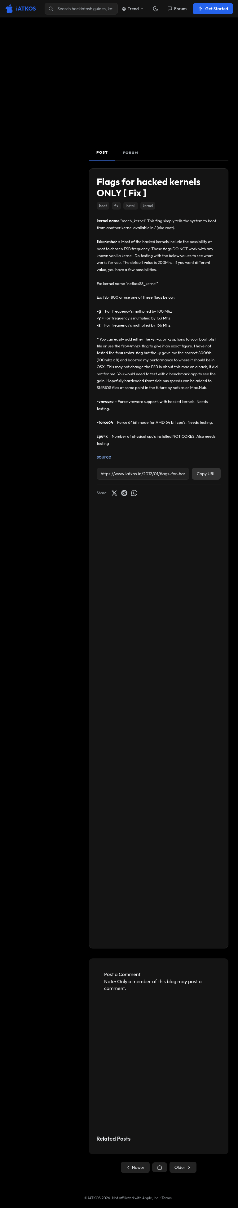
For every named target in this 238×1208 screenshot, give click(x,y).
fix (116, 205)
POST (102, 152)
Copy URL (206, 474)
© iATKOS (97, 1198)
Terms (166, 1198)
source (104, 457)
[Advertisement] (158, 85)
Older (183, 1167)
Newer (135, 1167)
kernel (148, 205)
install (130, 205)
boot (103, 205)
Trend (132, 8)
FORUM (130, 152)
